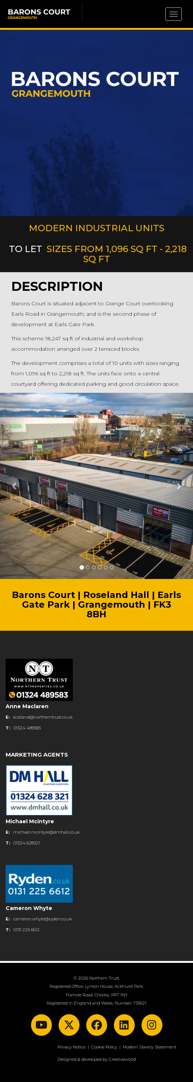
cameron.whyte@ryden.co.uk (42, 919)
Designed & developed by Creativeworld (96, 1059)
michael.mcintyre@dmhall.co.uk (46, 832)
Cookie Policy (104, 1047)
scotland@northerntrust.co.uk (43, 717)
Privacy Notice (71, 1047)
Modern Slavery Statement (149, 1047)
